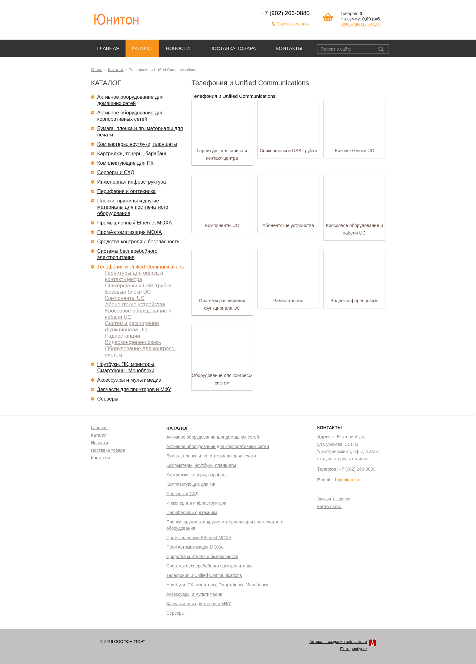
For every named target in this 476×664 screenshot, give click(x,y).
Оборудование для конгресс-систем (140, 352)
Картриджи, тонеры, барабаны (132, 153)
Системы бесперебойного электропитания (127, 254)
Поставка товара (232, 48)
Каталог (142, 48)
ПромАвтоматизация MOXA (129, 232)
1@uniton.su (346, 479)
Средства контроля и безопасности (138, 241)
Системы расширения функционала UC (132, 326)
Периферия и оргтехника (126, 191)
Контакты (289, 48)
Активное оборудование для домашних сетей (130, 100)
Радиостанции (122, 336)
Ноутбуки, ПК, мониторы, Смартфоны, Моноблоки (126, 367)
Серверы (107, 398)
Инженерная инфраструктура (131, 182)
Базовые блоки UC (128, 292)
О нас (96, 69)
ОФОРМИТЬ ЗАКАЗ (360, 24)
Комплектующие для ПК (125, 163)
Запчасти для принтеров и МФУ (134, 389)
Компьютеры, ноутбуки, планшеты (137, 144)
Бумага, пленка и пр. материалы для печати (140, 131)
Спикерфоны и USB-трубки (138, 286)
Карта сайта (329, 507)
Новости (178, 48)
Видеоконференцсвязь (133, 342)
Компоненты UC (124, 298)
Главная (108, 48)
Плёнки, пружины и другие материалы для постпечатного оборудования (132, 207)
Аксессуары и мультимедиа (129, 380)
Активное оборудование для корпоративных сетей (130, 116)
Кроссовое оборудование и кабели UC (138, 314)
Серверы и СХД (115, 172)
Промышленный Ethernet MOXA (134, 222)
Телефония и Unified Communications (140, 266)
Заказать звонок (293, 23)
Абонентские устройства (135, 304)
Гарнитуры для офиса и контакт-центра (134, 276)
